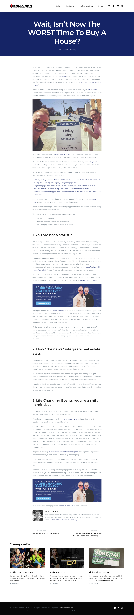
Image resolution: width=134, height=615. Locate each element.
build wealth (92, 90)
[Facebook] (114, 6)
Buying (73, 50)
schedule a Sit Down (67, 506)
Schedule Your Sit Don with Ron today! (64, 520)
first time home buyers (89, 280)
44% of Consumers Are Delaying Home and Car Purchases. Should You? (62, 189)
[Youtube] (118, 6)
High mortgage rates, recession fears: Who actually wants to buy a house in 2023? (66, 186)
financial (62, 76)
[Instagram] (122, 6)
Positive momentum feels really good (63, 452)
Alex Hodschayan (66, 608)
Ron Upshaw (63, 50)
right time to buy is (62, 154)
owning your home (70, 419)
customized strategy (56, 311)
